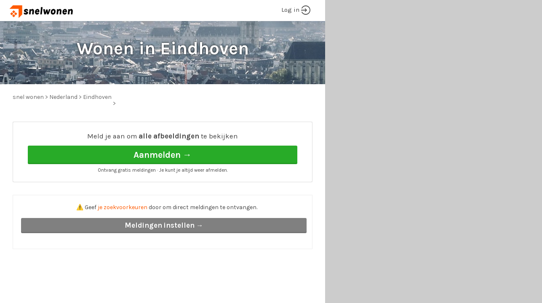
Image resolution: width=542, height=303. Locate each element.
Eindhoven (97, 97)
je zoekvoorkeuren (122, 207)
